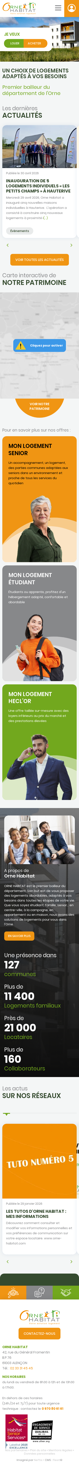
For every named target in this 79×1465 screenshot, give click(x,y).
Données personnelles (39, 1454)
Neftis (38, 1460)
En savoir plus (19, 936)
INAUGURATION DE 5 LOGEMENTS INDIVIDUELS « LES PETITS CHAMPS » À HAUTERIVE (38, 186)
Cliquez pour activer (46, 345)
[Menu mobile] (58, 8)
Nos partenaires (16, 1450)
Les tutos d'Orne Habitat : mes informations (36, 1214)
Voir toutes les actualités (39, 259)
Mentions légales (60, 1450)
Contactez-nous (39, 1333)
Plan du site (38, 1450)
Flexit (56, 1460)
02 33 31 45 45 (21, 1368)
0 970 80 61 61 (52, 1408)
